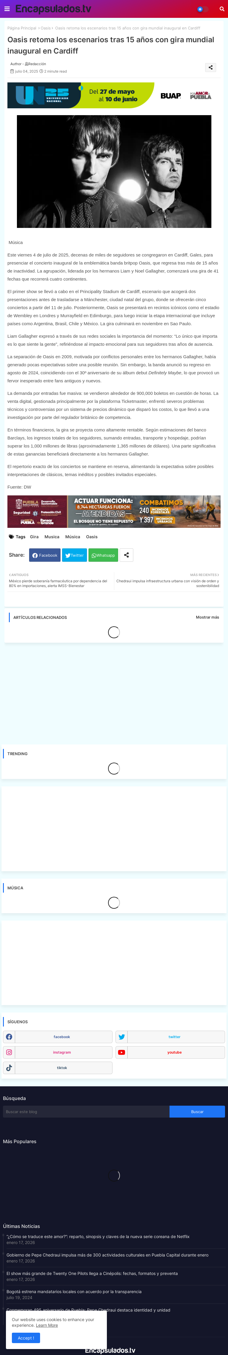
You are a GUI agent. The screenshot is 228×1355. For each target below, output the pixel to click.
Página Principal (21, 28)
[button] (222, 9)
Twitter (77, 555)
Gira (34, 536)
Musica (52, 536)
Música (72, 536)
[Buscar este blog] (86, 1112)
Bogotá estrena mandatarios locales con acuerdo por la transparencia (74, 1291)
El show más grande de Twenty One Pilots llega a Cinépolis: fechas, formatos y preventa (92, 1273)
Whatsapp (105, 555)
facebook (62, 1037)
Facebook (48, 555)
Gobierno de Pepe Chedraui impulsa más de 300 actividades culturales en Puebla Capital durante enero (107, 1254)
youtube (174, 1052)
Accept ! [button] (26, 1337)
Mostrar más (207, 617)
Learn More (47, 1325)
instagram (62, 1052)
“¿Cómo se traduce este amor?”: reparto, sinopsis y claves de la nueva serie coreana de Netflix (98, 1236)
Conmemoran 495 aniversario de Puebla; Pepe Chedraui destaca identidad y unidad (88, 1309)
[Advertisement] (117, 691)
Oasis (46, 28)
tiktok (62, 1067)
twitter (174, 1037)
